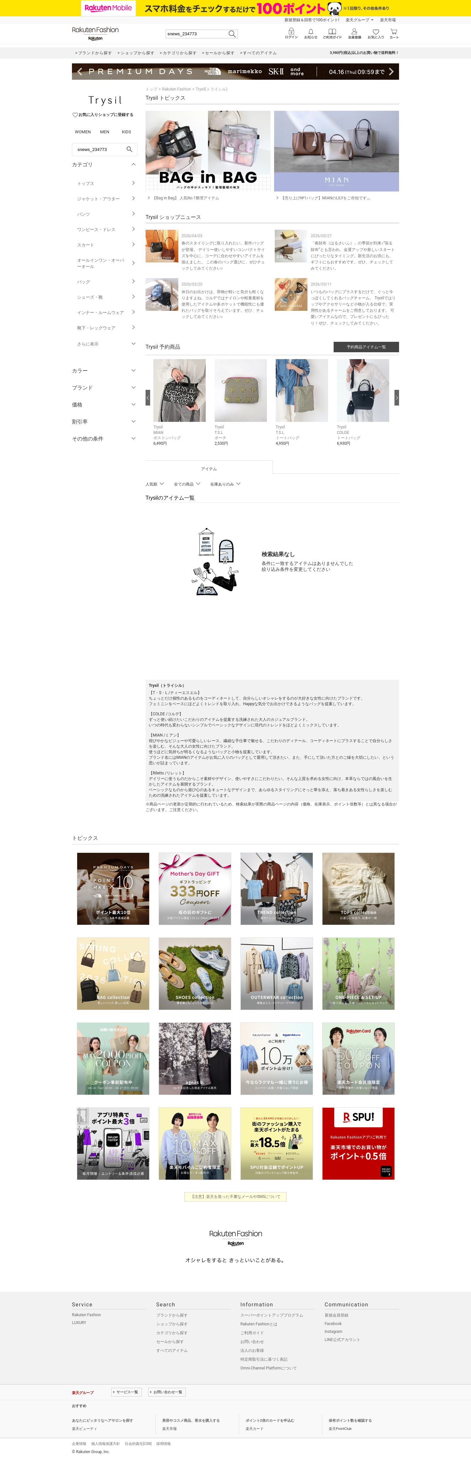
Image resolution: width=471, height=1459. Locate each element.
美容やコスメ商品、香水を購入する (191, 1420)
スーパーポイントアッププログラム (271, 1315)
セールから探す (170, 1341)
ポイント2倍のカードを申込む (270, 1420)
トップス (106, 183)
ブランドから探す (172, 1315)
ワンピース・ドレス (106, 229)
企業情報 (79, 1444)
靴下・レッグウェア (106, 328)
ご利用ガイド (252, 1333)
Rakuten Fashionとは (258, 1324)
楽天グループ (357, 20)
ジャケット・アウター (106, 199)
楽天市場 (388, 20)
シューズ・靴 (106, 297)
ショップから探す (172, 1324)
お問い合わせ (252, 1341)
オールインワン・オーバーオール (106, 263)
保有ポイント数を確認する (350, 1420)
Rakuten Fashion (176, 89)
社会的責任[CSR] (138, 1444)
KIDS (126, 131)
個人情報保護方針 (105, 1444)
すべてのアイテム (172, 1350)
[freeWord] (104, 149)
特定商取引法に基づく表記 (264, 1359)
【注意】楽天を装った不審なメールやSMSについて (235, 1196)
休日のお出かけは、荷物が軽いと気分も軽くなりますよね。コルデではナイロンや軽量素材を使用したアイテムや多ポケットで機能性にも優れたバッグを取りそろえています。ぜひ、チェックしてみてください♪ (223, 304)
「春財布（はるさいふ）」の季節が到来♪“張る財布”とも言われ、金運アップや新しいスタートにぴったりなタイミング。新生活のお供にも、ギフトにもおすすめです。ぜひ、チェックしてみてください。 (352, 256)
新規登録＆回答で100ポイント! (312, 20)
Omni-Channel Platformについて (268, 1368)
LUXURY (79, 1322)
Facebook (333, 1323)
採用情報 (163, 1444)
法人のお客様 (252, 1350)
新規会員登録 (336, 1315)
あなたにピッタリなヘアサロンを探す (102, 1420)
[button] (180, 407)
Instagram (333, 1331)
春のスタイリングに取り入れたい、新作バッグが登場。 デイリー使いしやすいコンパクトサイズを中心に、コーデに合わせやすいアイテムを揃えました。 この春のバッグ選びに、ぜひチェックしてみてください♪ (223, 256)
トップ (151, 89)
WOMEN (83, 131)
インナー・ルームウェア (106, 312)
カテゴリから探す (172, 1333)
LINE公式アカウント (342, 1339)
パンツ (106, 214)
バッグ (106, 282)
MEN (104, 131)
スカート (106, 245)
